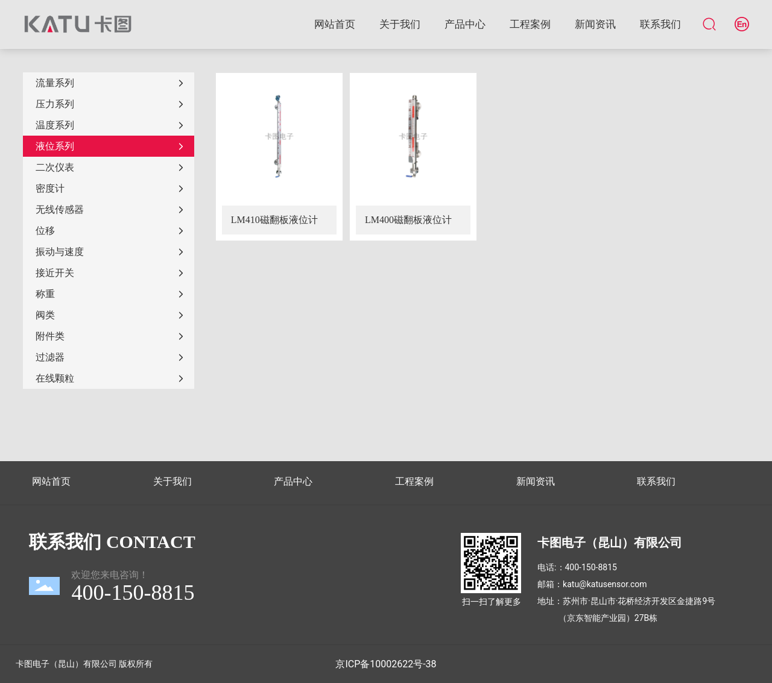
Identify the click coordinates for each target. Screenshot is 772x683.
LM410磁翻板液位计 (274, 220)
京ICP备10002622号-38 (385, 664)
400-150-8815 (591, 567)
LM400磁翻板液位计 (408, 220)
